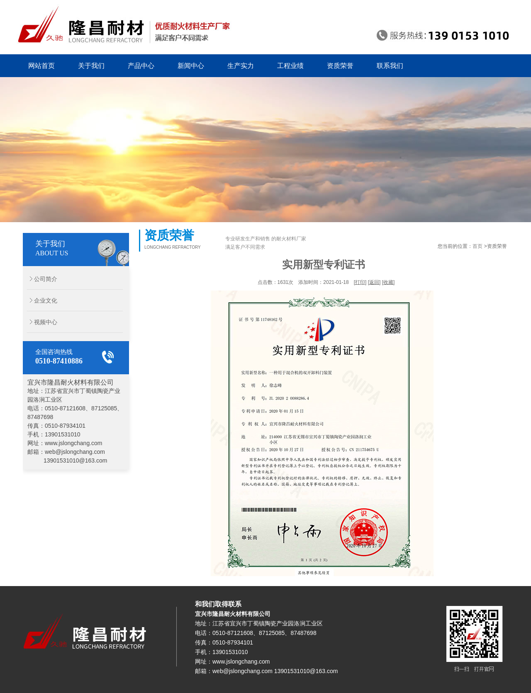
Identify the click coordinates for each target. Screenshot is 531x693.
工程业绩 (290, 65)
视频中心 (40, 322)
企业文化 (40, 300)
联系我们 (390, 65)
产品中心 (141, 65)
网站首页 (41, 65)
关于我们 (91, 65)
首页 (477, 246)
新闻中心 (191, 65)
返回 (374, 282)
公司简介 (40, 279)
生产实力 (240, 65)
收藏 (388, 282)
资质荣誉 (340, 65)
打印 (360, 282)
